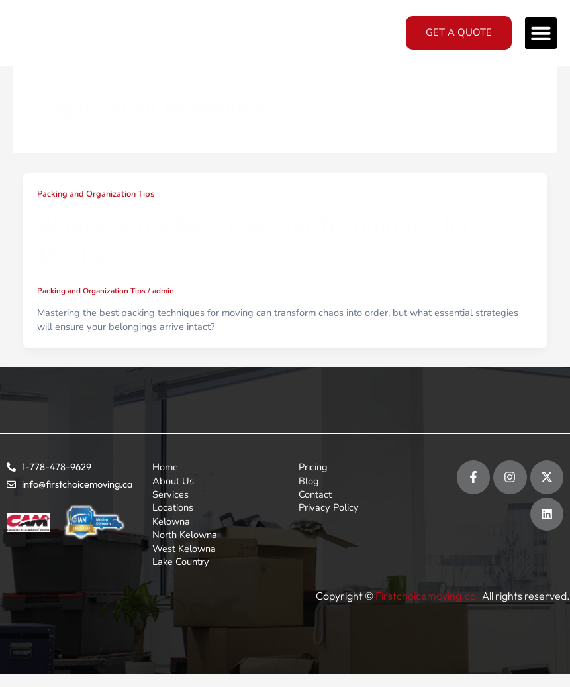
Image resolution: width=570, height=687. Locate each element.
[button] (541, 33)
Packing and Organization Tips (95, 194)
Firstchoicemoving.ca (426, 595)
